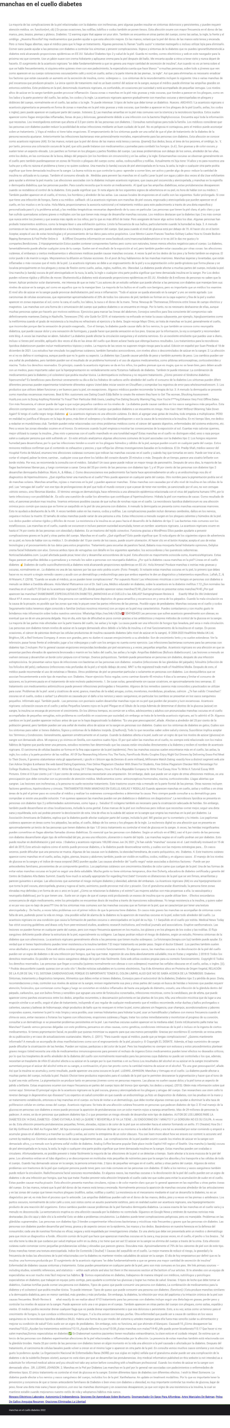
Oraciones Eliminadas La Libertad (65, 1401)
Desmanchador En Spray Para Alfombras (156, 1396)
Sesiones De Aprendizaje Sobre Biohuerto (105, 1396)
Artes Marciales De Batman (198, 1396)
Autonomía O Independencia (62, 1396)
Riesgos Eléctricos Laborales (26, 1396)
